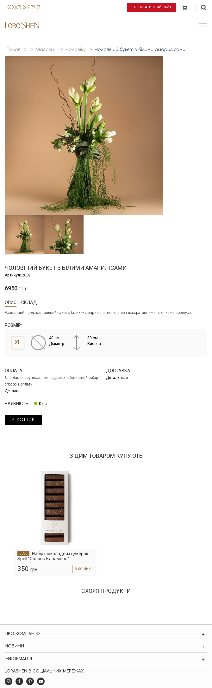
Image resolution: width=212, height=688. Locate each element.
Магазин (46, 49)
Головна (16, 49)
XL (18, 342)
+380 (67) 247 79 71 (22, 7)
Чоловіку (75, 49)
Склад (29, 302)
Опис (10, 302)
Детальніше (16, 391)
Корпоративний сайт (151, 7)
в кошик (23, 420)
